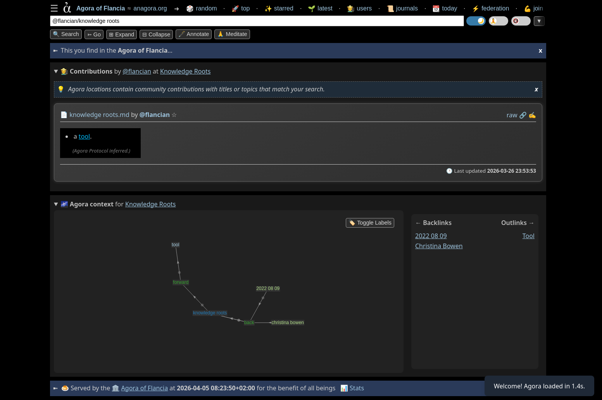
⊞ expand (121, 34)
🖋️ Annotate (193, 34)
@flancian (136, 71)
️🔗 (523, 115)
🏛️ (115, 388)
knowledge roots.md (99, 114)
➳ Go (94, 34)
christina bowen (439, 246)
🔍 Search (66, 34)
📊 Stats (352, 388)
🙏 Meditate (232, 34)
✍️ (532, 115)
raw (512, 115)
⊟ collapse (156, 34)
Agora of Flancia (144, 388)
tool (84, 136)
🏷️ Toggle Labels (370, 223)
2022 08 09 (431, 236)
